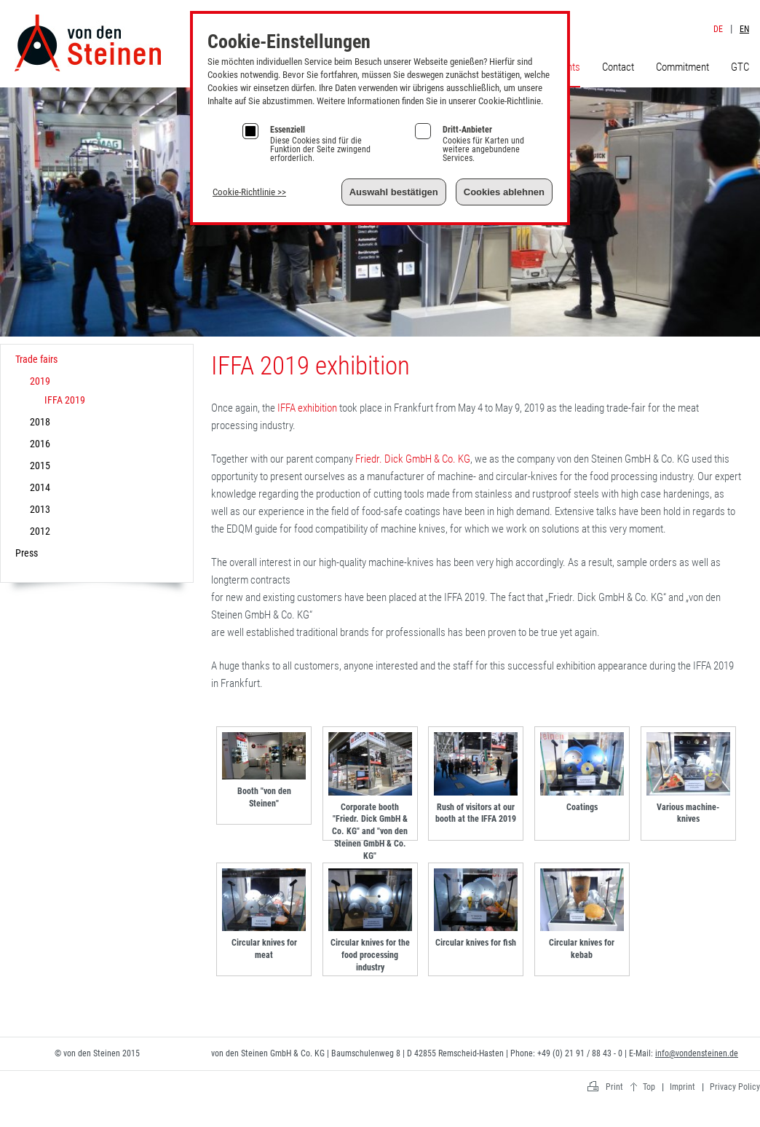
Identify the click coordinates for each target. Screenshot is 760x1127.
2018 (40, 422)
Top (649, 1087)
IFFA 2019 (64, 400)
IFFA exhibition (307, 408)
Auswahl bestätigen (393, 191)
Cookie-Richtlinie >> (249, 191)
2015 (40, 465)
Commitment (682, 67)
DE (718, 29)
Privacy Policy (735, 1087)
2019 (40, 381)
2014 (40, 487)
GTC (740, 67)
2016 (40, 443)
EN (744, 29)
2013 (40, 509)
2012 (40, 531)
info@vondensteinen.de (696, 1053)
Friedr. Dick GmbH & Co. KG (412, 459)
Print (614, 1087)
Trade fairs (36, 359)
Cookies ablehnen (504, 191)
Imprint (721, 13)
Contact (618, 67)
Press (26, 553)
